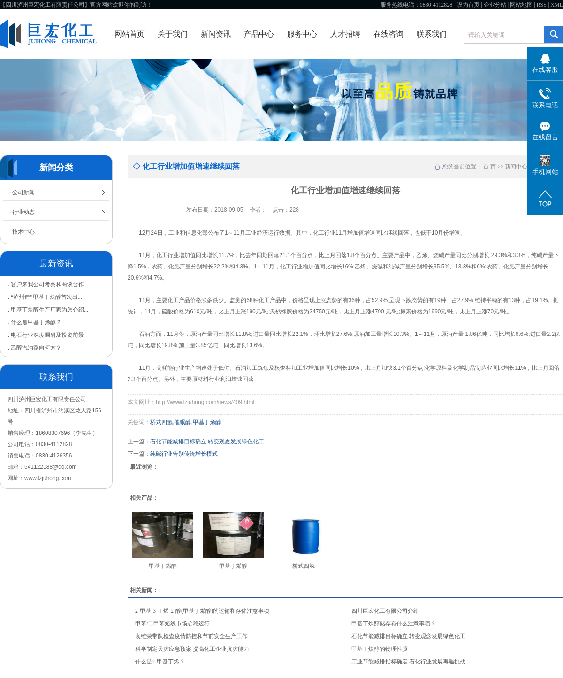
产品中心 (259, 34)
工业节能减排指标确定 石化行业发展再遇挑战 (408, 661)
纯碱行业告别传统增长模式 (184, 453)
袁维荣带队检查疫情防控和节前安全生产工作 (191, 636)
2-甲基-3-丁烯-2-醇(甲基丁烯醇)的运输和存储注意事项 (202, 611)
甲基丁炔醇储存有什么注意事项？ (393, 623)
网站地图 (521, 4)
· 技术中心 (22, 232)
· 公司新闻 (22, 192)
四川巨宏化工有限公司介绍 (385, 611)
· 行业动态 (22, 212)
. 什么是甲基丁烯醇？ (34, 322)
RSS (542, 4)
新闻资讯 (216, 34)
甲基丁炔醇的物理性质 (379, 649)
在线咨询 (388, 34)
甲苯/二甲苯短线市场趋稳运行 (172, 623)
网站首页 (129, 34)
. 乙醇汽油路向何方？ (34, 347)
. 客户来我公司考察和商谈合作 (46, 284)
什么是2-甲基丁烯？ (160, 661)
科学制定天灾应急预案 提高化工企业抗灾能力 (192, 649)
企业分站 (495, 4)
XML (556, 4)
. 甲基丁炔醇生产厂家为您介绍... (48, 309)
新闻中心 (516, 166)
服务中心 (302, 34)
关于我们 (173, 34)
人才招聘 (345, 34)
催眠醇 (182, 422)
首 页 (489, 166)
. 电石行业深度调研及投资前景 (46, 335)
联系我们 (432, 34)
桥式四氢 (161, 422)
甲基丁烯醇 (207, 422)
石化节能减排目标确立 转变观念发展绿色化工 (207, 441)
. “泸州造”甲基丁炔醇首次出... (45, 297)
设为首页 (468, 4)
